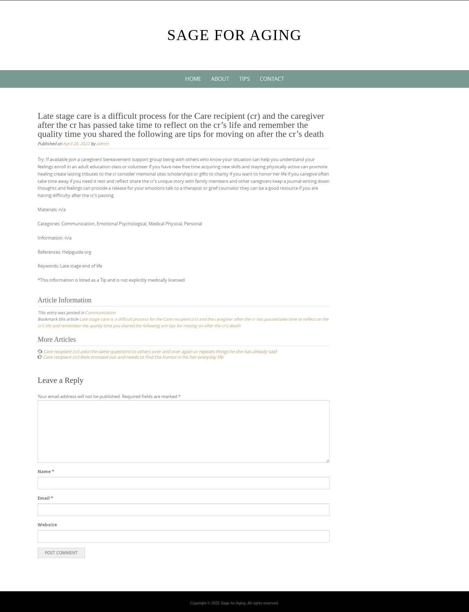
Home (193, 79)
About (220, 79)
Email (45, 498)
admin (102, 143)
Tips (244, 79)
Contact (272, 79)
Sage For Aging (234, 35)
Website (47, 524)
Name (46, 471)
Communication (100, 312)
